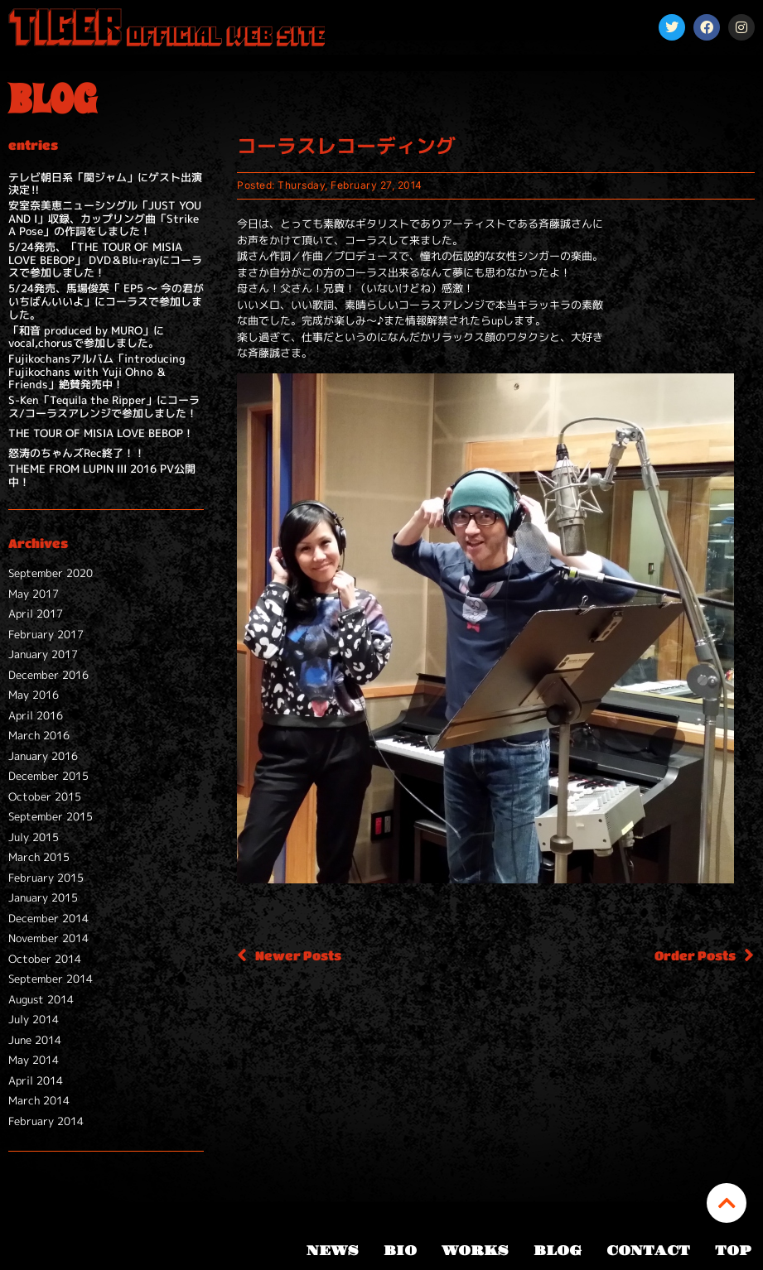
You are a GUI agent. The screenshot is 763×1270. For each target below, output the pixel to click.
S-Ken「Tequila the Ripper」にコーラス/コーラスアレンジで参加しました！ (104, 406)
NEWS (333, 1251)
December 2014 (48, 918)
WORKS (475, 1251)
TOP (733, 1251)
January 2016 (43, 755)
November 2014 (48, 938)
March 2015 (39, 856)
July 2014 (33, 1019)
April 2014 (35, 1080)
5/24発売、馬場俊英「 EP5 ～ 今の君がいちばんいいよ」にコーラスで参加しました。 (106, 301)
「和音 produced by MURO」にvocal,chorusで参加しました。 (86, 337)
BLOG (558, 1251)
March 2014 (39, 1100)
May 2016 (33, 694)
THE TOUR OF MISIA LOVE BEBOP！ (101, 433)
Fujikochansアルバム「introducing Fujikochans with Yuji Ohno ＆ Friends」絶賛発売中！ (97, 371)
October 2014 (44, 958)
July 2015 (33, 837)
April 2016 (35, 715)
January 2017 (43, 654)
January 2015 (43, 897)
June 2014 (34, 1039)
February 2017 (46, 634)
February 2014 (46, 1121)
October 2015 (44, 796)
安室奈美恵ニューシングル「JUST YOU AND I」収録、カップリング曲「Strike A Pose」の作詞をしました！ (104, 218)
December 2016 (48, 674)
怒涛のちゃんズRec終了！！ (76, 452)
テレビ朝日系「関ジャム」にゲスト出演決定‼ (105, 184)
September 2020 (50, 572)
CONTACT (648, 1251)
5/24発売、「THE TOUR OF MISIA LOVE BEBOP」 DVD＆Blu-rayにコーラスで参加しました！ (105, 259)
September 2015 (50, 816)
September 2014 (50, 978)
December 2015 (48, 775)
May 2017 (33, 593)
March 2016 (39, 735)
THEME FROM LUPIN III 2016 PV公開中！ (102, 475)
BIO (400, 1251)
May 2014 (33, 1059)
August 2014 (41, 999)
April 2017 (35, 613)
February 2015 (46, 877)
